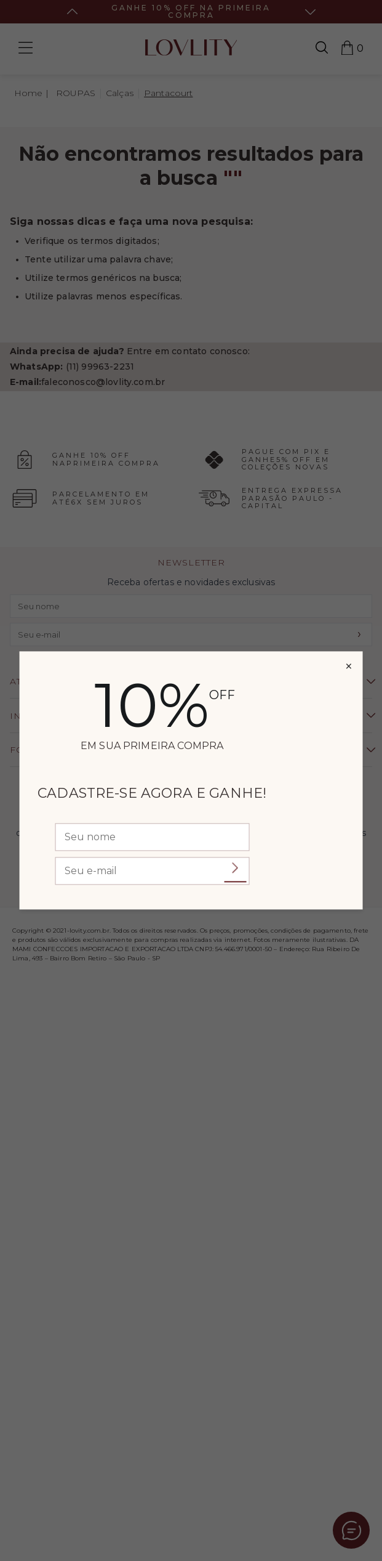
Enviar (235, 869)
